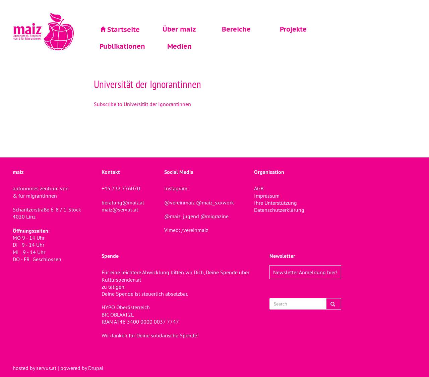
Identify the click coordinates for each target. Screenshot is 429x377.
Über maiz (179, 29)
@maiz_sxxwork (215, 202)
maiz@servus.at (120, 209)
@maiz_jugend (181, 216)
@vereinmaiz (179, 202)
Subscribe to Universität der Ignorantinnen (142, 104)
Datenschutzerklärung (279, 209)
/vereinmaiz (194, 230)
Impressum (267, 195)
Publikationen (122, 46)
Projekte (293, 29)
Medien (179, 46)
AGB (258, 188)
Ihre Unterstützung (275, 202)
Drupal (96, 368)
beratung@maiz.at (123, 202)
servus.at (46, 368)
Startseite (123, 29)
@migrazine (214, 216)
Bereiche (236, 29)
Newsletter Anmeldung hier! (305, 272)
